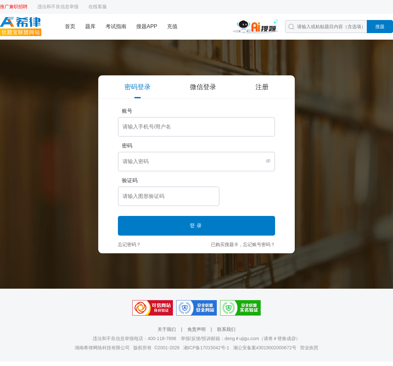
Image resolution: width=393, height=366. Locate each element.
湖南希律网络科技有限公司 (102, 347)
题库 (90, 26)
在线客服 (97, 6)
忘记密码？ (129, 244)
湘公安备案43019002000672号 (264, 347)
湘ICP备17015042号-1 (206, 347)
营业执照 (309, 347)
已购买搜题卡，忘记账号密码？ (243, 244)
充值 (172, 26)
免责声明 (196, 329)
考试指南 (115, 26)
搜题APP (146, 26)
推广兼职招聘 (14, 6)
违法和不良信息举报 (58, 6)
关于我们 (167, 329)
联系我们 (226, 329)
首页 (70, 26)
